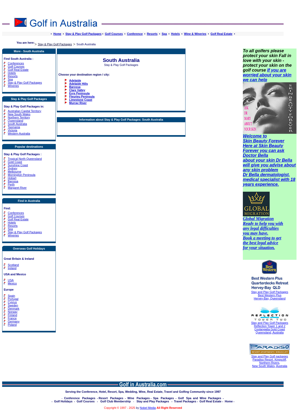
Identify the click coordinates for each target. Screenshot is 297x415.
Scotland (13, 264)
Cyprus (12, 302)
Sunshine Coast (18, 165)
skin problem (264, 170)
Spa (164, 33)
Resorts (152, 33)
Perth (11, 184)
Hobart (12, 178)
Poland (12, 324)
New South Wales (19, 114)
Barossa (13, 181)
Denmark (13, 308)
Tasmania (14, 127)
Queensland (15, 120)
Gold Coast (15, 162)
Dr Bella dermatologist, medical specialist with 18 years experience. (269, 179)
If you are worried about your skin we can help (267, 75)
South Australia (17, 123)
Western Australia (19, 133)
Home (57, 33)
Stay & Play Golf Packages (83, 33)
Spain (11, 295)
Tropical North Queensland (25, 158)
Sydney (12, 168)
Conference (135, 33)
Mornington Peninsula (21, 174)
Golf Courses (114, 33)
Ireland (12, 268)
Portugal (13, 299)
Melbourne (14, 171)
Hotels (175, 33)
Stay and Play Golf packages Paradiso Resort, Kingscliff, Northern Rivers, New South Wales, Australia (269, 361)
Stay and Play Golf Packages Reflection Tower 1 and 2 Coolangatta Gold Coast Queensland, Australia (269, 327)
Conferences (16, 63)
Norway (12, 311)
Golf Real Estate (221, 33)
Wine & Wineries (195, 33)
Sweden (13, 305)
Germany (14, 321)
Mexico (12, 283)
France (12, 318)
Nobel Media (148, 407)
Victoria (12, 130)
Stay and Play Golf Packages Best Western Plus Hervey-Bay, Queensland (269, 295)
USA (11, 280)
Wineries (13, 85)
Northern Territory (19, 117)
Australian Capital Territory (24, 111)
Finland (12, 315)
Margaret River (17, 187)
